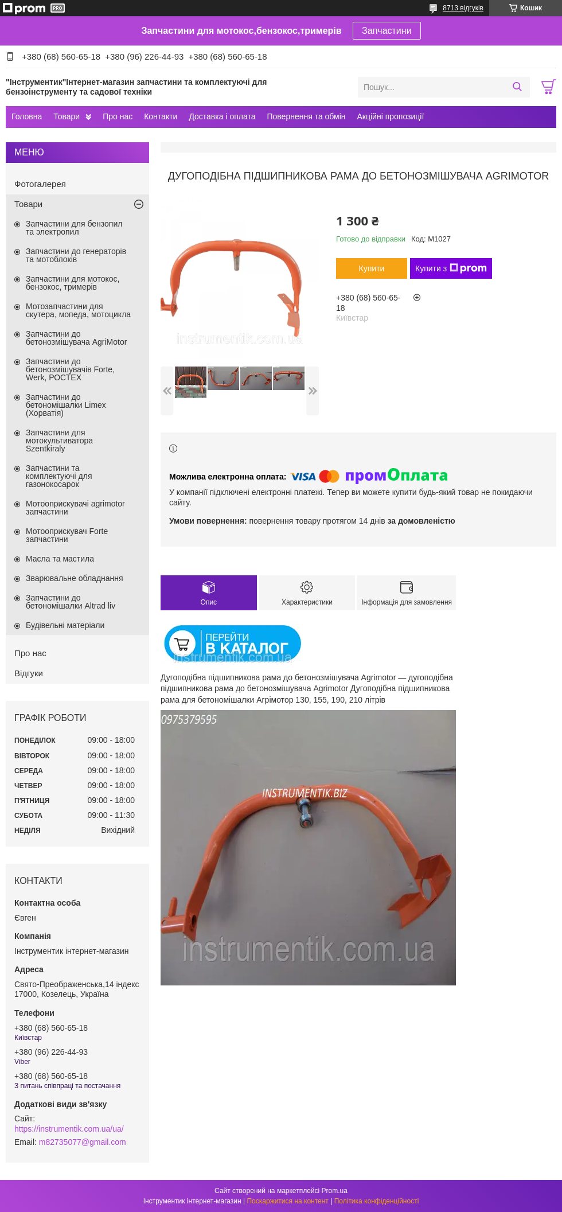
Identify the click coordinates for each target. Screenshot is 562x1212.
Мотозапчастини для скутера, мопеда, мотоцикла (78, 310)
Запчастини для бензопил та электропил (74, 227)
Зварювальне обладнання (74, 578)
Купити (372, 268)
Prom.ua (335, 1191)
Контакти (160, 116)
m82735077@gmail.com (82, 1142)
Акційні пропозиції (390, 116)
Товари (66, 116)
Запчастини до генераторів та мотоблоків (76, 255)
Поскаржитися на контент (287, 1201)
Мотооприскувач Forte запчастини (67, 535)
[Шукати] (517, 87)
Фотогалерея (40, 184)
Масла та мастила (60, 558)
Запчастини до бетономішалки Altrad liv (70, 601)
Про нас (117, 116)
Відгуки (28, 673)
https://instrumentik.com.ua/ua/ (69, 1128)
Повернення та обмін (306, 116)
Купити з (451, 268)
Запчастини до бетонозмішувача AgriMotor (76, 337)
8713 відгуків (463, 8)
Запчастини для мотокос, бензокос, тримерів (73, 282)
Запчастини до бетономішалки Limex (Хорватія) (66, 405)
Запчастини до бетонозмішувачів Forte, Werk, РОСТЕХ (70, 369)
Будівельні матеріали (65, 625)
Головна (26, 116)
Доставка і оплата (222, 116)
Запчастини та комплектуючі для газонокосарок (59, 476)
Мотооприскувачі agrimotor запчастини (75, 507)
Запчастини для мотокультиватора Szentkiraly (59, 440)
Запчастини (387, 31)
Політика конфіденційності (376, 1201)
